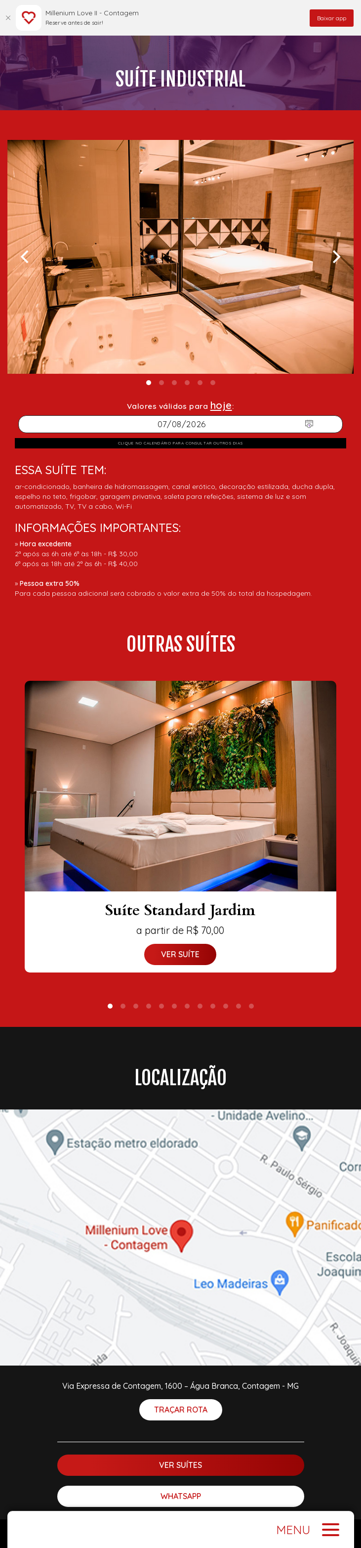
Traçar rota (180, 1410)
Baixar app (331, 18)
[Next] (335, 257)
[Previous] (26, 257)
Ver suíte (180, 954)
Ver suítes (180, 1465)
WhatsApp (180, 1496)
